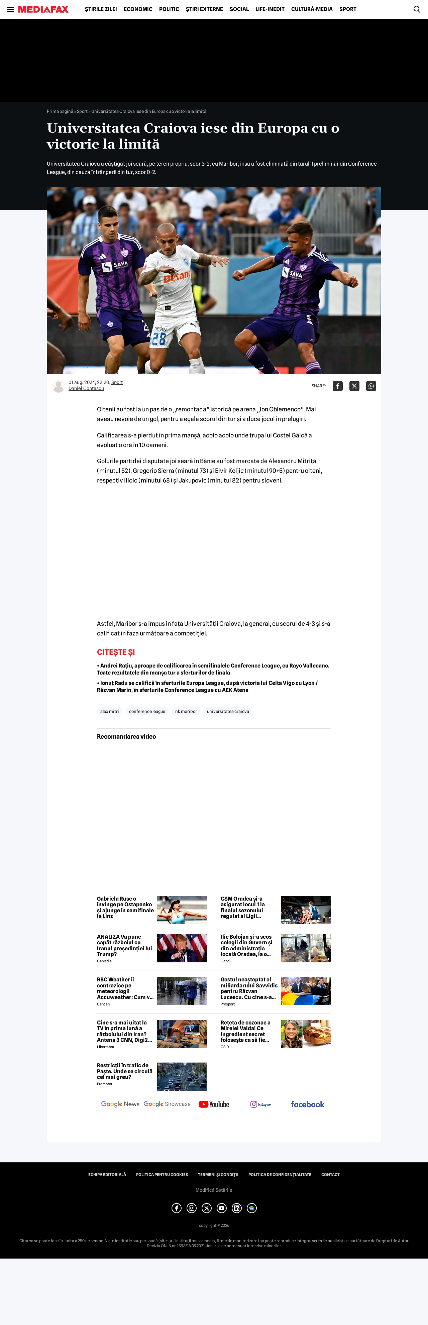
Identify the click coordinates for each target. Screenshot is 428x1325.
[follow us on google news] (120, 1105)
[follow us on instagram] (260, 1105)
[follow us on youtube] (214, 1105)
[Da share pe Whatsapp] (371, 386)
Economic (138, 9)
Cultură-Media (312, 9)
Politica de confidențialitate (279, 1174)
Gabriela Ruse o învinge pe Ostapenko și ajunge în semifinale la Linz (125, 907)
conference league (147, 711)
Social (239, 9)
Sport (347, 9)
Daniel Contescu (86, 388)
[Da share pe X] (354, 386)
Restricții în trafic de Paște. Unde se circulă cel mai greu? (124, 1071)
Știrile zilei (101, 9)
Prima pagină (60, 111)
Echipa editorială (107, 1174)
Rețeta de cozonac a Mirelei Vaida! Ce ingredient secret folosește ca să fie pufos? (246, 1031)
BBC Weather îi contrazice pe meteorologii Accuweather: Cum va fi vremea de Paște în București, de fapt (125, 988)
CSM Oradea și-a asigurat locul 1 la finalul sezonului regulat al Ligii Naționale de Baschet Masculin (247, 907)
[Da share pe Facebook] (338, 386)
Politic (169, 9)
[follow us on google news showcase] (167, 1105)
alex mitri (109, 711)
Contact (330, 1174)
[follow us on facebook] (307, 1105)
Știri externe (204, 9)
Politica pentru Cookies (162, 1174)
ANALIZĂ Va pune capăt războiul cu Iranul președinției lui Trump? (124, 945)
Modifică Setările (214, 1190)
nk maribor (186, 711)
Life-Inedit (270, 9)
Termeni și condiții (218, 1174)
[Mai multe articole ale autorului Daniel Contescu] (58, 386)
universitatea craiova (228, 711)
